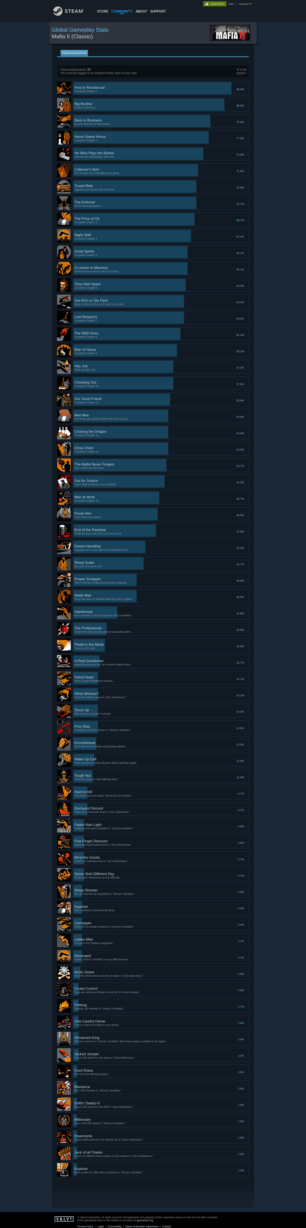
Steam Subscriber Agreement (142, 1226)
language (244, 3)
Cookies (166, 1226)
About (141, 11)
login (231, 3)
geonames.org (145, 1220)
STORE (102, 11)
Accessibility (115, 1226)
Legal (100, 1226)
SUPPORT (158, 11)
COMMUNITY (122, 11)
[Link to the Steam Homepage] (72, 14)
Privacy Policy (85, 1226)
